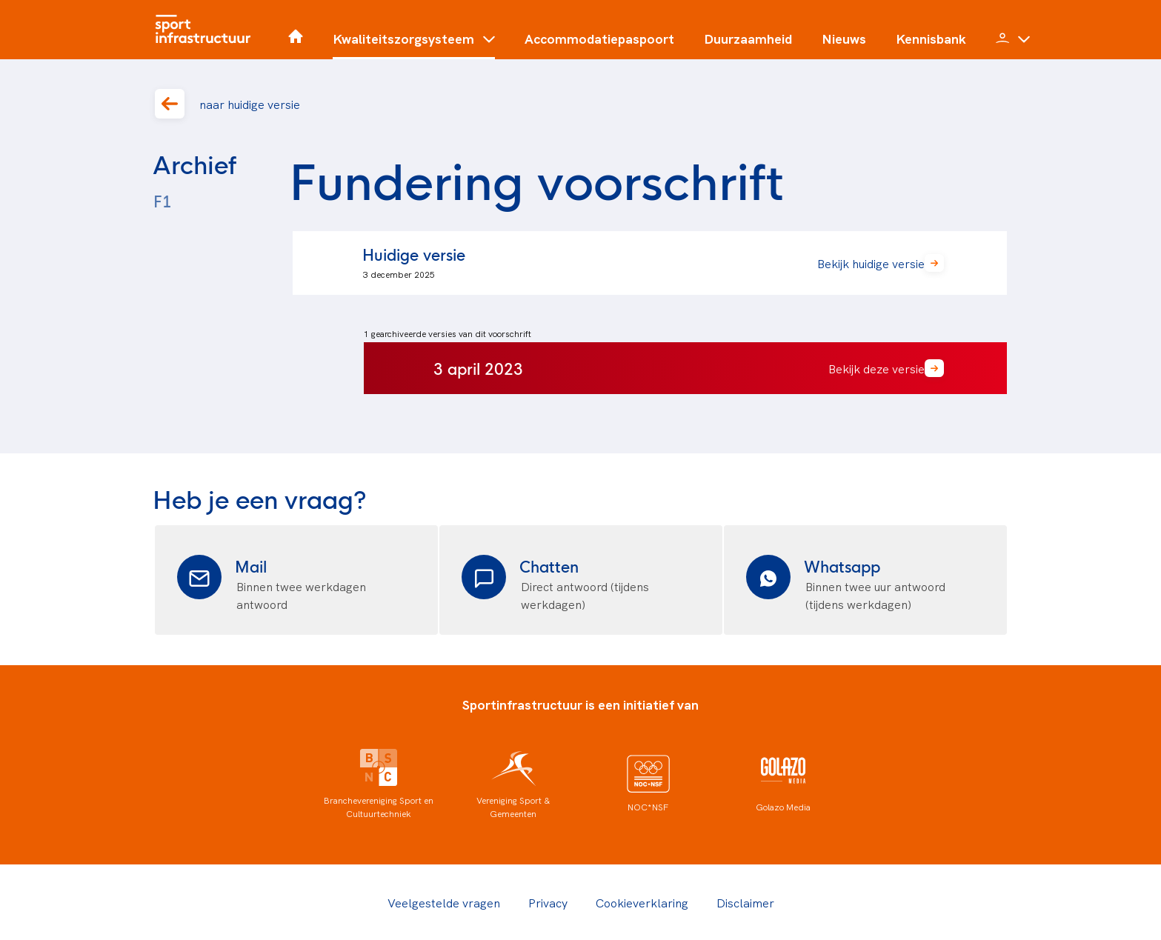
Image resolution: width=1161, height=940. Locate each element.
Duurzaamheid (748, 38)
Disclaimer (745, 902)
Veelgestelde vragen (443, 902)
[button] (414, 44)
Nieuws (844, 38)
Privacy (548, 902)
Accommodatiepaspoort (599, 38)
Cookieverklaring (642, 902)
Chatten (549, 565)
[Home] (207, 29)
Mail (251, 565)
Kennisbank (931, 38)
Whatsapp (842, 565)
